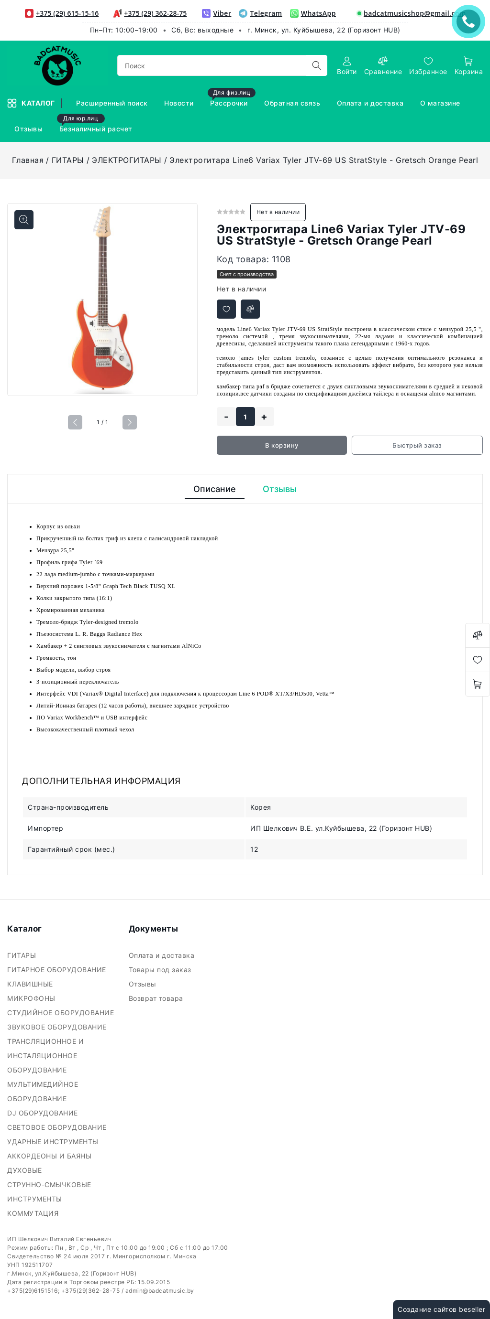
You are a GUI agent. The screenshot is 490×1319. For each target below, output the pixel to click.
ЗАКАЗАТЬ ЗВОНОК (471, 21)
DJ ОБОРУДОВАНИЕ (43, 1113)
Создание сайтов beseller (441, 1309)
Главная (28, 160)
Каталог (31, 103)
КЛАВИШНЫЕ (31, 984)
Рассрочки (232, 98)
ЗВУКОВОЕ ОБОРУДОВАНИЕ (58, 1027)
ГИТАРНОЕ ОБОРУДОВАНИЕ (57, 969)
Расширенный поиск (113, 103)
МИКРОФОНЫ (32, 998)
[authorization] (347, 65)
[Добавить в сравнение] (250, 309)
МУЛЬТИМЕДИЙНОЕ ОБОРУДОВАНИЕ (42, 1091)
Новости (180, 103)
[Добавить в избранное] (226, 309)
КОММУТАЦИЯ (34, 1213)
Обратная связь (293, 103)
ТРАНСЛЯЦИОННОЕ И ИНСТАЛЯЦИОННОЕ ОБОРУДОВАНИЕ (45, 1055)
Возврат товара (157, 998)
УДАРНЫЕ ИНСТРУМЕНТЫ (53, 1141)
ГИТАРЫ (68, 160)
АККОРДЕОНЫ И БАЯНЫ (50, 1156)
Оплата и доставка (371, 103)
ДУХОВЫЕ (25, 1170)
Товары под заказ (161, 969)
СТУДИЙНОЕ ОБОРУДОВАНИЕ (61, 1012)
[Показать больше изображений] (23, 219)
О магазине (441, 103)
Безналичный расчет (96, 124)
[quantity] (245, 416)
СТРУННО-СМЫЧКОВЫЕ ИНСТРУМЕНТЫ (49, 1191)
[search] (316, 65)
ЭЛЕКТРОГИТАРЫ (127, 160)
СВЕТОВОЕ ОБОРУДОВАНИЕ (58, 1127)
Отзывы (29, 129)
